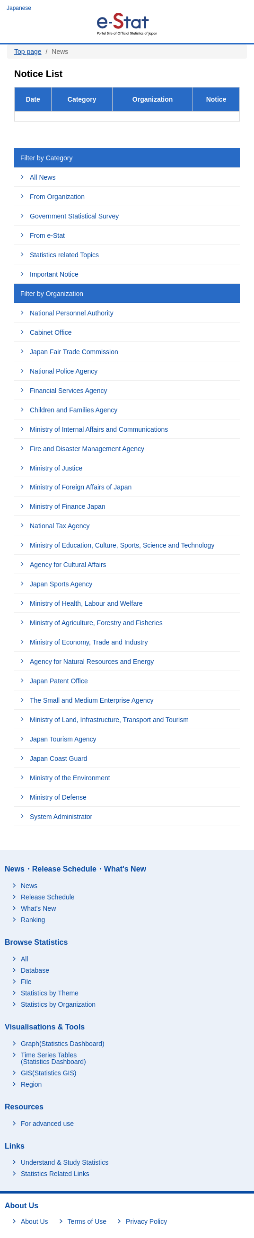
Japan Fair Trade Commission (74, 352)
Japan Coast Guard (58, 758)
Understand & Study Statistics (64, 1162)
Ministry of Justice (56, 468)
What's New (38, 908)
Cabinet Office (50, 332)
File (26, 981)
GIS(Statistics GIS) (48, 1073)
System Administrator (61, 816)
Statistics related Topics (64, 255)
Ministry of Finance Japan (67, 506)
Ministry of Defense (58, 797)
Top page (28, 51)
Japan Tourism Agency (63, 739)
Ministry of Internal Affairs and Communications (99, 429)
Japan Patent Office (59, 681)
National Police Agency (63, 371)
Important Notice (54, 274)
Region (31, 1084)
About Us (34, 1221)
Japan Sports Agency (61, 584)
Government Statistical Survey (74, 216)
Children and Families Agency (73, 410)
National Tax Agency (60, 526)
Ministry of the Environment (70, 778)
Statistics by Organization (58, 1004)
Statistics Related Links (55, 1173)
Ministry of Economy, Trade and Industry (89, 642)
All (24, 959)
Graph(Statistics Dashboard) (63, 1043)
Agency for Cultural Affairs (68, 564)
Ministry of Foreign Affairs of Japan (80, 487)
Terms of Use (87, 1221)
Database (35, 970)
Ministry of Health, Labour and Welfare (86, 603)
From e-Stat (47, 235)
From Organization (57, 197)
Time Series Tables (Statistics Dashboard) (53, 1058)
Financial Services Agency (68, 390)
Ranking (33, 919)
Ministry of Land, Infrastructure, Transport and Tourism (109, 720)
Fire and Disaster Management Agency (87, 449)
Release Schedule (48, 897)
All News (42, 177)
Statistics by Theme (50, 993)
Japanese (19, 8)
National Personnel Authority (72, 313)
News (29, 885)
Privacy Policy (146, 1221)
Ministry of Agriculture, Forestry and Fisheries (96, 623)
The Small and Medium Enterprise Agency (91, 700)
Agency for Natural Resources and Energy (92, 661)
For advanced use (47, 1123)
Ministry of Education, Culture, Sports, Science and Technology (122, 545)
